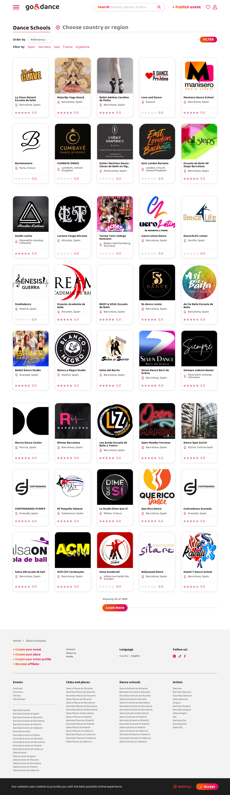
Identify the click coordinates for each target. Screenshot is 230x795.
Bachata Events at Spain (26, 714)
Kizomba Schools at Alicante (134, 696)
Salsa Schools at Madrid (132, 727)
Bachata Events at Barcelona (28, 721)
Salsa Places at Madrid (78, 727)
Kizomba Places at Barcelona (82, 710)
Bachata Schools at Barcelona (135, 706)
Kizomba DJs (180, 724)
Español (123, 656)
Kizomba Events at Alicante (28, 739)
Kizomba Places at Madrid (80, 724)
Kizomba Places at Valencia (81, 738)
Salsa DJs (178, 727)
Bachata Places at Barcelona (81, 706)
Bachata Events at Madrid (27, 724)
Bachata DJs (179, 720)
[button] (40, 39)
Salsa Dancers (180, 699)
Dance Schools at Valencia (133, 731)
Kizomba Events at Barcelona (29, 742)
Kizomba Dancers (182, 696)
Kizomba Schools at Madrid (134, 724)
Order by (19, 39)
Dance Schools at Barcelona (134, 703)
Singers (177, 703)
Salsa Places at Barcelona (80, 713)
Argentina (82, 47)
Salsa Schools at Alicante (132, 699)
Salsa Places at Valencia (79, 742)
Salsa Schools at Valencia (133, 742)
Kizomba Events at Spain (26, 735)
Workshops (19, 699)
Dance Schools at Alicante (133, 688)
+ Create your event (27, 649)
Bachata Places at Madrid (80, 720)
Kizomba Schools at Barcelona (136, 710)
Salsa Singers (180, 713)
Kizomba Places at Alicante (81, 696)
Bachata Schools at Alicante (134, 692)
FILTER (208, 39)
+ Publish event (186, 7)
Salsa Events (20, 753)
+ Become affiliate (26, 664)
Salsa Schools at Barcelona (134, 713)
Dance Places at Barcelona (80, 703)
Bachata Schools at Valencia (134, 734)
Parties (17, 696)
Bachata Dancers (182, 692)
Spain (31, 47)
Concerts (18, 692)
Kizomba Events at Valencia (28, 749)
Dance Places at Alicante (79, 688)
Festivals (18, 688)
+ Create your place (27, 654)
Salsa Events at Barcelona (27, 763)
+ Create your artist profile (32, 659)
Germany (44, 47)
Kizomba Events (22, 731)
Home (17, 640)
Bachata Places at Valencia (80, 734)
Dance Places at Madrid (79, 717)
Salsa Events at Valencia (26, 770)
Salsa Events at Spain (24, 756)
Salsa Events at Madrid (25, 767)
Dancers (177, 688)
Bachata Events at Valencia (28, 728)
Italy (57, 47)
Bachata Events (21, 710)
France (68, 47)
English (135, 656)
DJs (174, 717)
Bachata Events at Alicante (27, 717)
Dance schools (36, 640)
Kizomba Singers (182, 710)
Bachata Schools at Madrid (134, 720)
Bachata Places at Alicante (80, 692)
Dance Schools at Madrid (132, 717)
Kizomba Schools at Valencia (135, 738)
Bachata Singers (182, 706)
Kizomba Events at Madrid (27, 746)
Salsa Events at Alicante (26, 760)
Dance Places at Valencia (79, 731)
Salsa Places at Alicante (79, 699)
